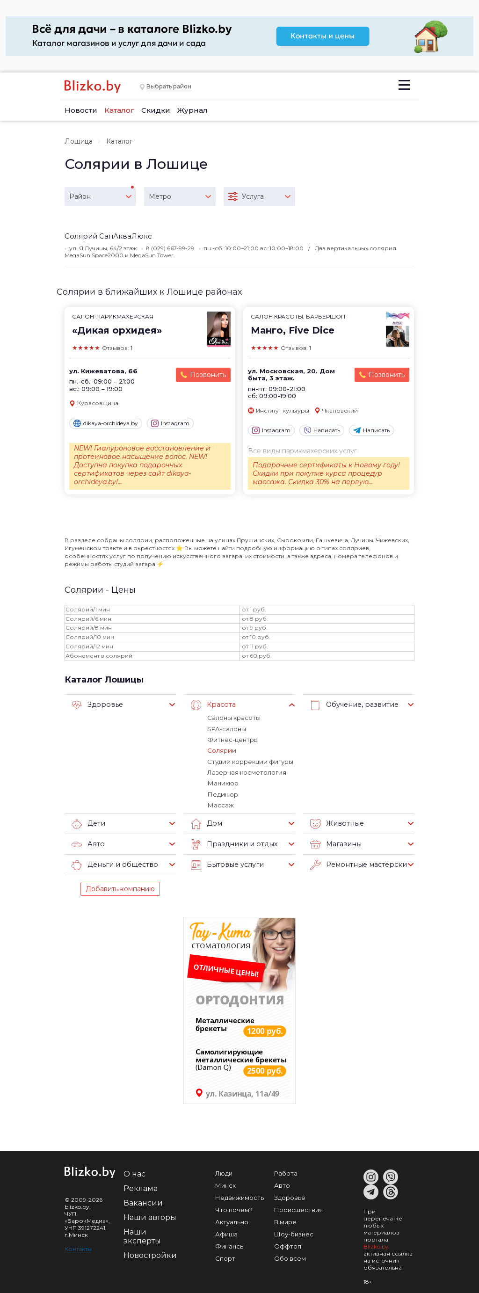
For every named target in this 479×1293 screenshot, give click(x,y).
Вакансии (143, 1201)
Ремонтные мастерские (358, 863)
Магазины (334, 843)
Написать (322, 430)
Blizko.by (376, 1245)
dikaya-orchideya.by (105, 423)
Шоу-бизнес (293, 1232)
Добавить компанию (120, 887)
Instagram (170, 423)
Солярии (221, 750)
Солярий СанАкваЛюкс (108, 236)
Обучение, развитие (352, 705)
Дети (88, 822)
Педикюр (222, 793)
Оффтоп (287, 1245)
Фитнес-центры (232, 739)
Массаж (220, 803)
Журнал (192, 110)
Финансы (230, 1245)
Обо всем (290, 1257)
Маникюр (222, 782)
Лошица (79, 141)
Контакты (78, 1247)
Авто (87, 843)
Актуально (231, 1220)
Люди (223, 1172)
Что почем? (234, 1208)
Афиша (226, 1232)
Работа (286, 1172)
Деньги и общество (112, 863)
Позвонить (208, 374)
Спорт (225, 1257)
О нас (134, 1172)
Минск (225, 1184)
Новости (81, 110)
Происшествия (298, 1208)
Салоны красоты (234, 717)
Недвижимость (239, 1196)
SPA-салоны (226, 728)
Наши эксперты (142, 1235)
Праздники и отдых (232, 843)
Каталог (119, 110)
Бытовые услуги (226, 863)
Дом (206, 822)
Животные (335, 822)
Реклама (140, 1187)
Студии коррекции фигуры (249, 760)
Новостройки (150, 1253)
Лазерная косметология (246, 771)
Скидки (155, 110)
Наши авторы (149, 1216)
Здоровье (96, 705)
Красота (212, 705)
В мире (285, 1220)
